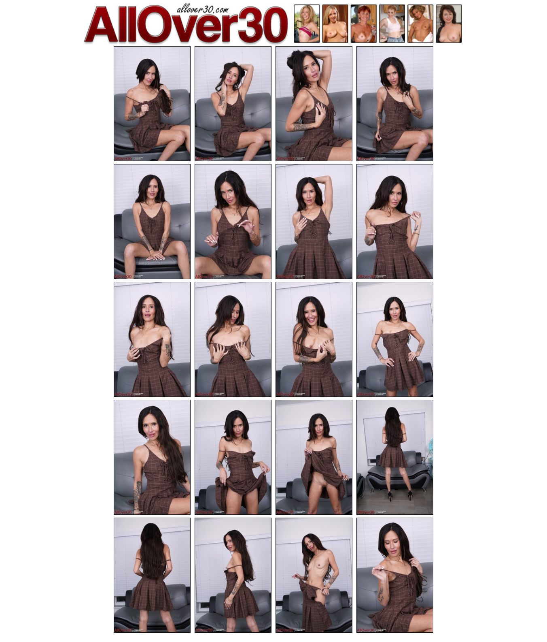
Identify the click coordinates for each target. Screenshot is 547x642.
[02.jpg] (233, 103)
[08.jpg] (394, 221)
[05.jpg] (152, 221)
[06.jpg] (233, 221)
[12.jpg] (394, 339)
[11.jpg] (314, 339)
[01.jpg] (152, 103)
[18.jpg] (233, 575)
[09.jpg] (152, 339)
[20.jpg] (394, 575)
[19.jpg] (314, 575)
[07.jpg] (314, 221)
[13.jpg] (152, 457)
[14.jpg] (233, 457)
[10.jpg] (233, 339)
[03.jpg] (314, 103)
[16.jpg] (394, 457)
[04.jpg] (394, 103)
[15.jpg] (314, 457)
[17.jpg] (152, 575)
